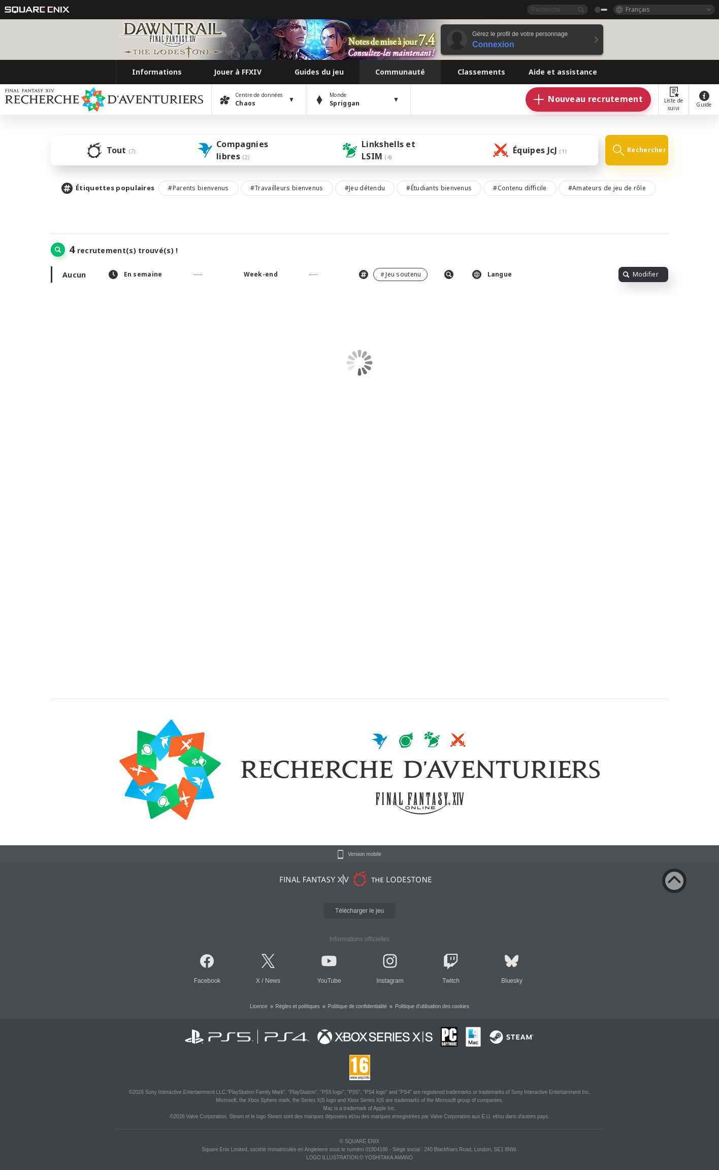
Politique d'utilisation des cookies (432, 1006)
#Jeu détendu (365, 188)
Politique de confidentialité (357, 1006)
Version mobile (364, 854)
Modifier (641, 274)
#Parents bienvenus (198, 188)
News (272, 980)
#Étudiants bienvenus (439, 188)
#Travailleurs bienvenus (286, 188)
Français (638, 9)
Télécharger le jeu (359, 910)
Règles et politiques (298, 1006)
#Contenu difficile (519, 188)
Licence (258, 1006)
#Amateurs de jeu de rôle (607, 188)
